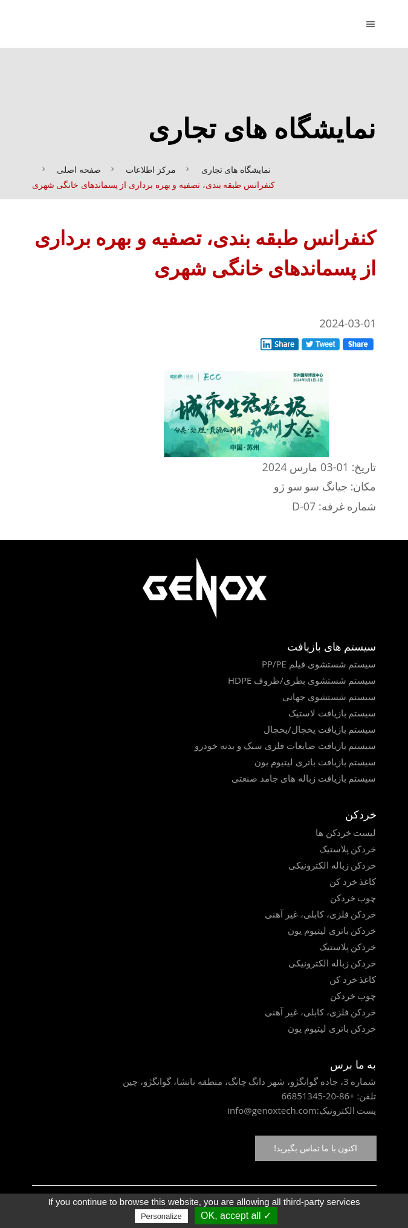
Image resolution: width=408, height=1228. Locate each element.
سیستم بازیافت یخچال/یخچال (320, 729)
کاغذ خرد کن (353, 881)
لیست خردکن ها (346, 832)
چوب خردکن (353, 898)
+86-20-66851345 (317, 1096)
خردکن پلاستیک (348, 849)
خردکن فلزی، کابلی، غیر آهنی (321, 914)
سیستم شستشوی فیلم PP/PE (319, 664)
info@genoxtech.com (271, 1110)
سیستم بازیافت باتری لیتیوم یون (315, 762)
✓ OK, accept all (236, 1215)
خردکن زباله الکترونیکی (332, 865)
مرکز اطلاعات (151, 169)
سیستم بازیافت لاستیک (332, 713)
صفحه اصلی (79, 169)
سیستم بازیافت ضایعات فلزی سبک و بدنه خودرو (285, 745)
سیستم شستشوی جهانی (329, 696)
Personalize (161, 1216)
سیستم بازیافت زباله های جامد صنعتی (304, 778)
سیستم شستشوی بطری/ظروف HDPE (302, 680)
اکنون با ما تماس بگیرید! (315, 1148)
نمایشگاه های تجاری (236, 169)
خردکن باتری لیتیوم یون (332, 930)
